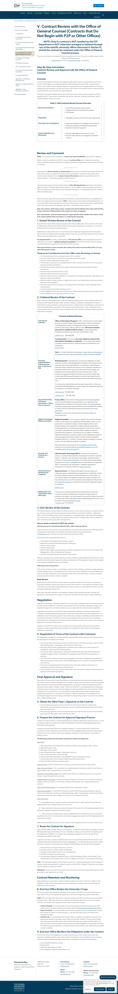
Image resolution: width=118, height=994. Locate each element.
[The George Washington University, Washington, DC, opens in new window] (19, 987)
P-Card (53, 13)
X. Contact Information (22, 75)
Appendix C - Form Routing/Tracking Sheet (22, 90)
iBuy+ (85, 13)
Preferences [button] (88, 989)
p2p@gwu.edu (56, 60)
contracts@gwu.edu (74, 60)
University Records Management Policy (89, 908)
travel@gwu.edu (89, 975)
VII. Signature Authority (22, 63)
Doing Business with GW (65, 13)
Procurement (38, 13)
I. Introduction (20, 33)
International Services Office (79, 354)
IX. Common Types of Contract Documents (24, 71)
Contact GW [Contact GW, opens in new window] (68, 988)
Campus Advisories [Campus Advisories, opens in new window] (74, 986)
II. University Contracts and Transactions (23, 38)
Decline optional (100, 989)
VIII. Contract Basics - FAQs (23, 66)
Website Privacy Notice (102, 983)
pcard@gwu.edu (65, 974)
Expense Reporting (94, 13)
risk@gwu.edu (59, 395)
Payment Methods (20, 26)
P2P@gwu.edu (64, 966)
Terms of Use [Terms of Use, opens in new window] (81, 988)
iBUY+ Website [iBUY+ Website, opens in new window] (98, 5)
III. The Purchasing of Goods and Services (24, 43)
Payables (46, 13)
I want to (22, 13)
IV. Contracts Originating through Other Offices (25, 48)
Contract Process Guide (30, 20)
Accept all (110, 989)
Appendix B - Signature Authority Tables (25, 84)
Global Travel (77, 13)
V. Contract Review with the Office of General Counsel (24, 53)
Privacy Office (89, 413)
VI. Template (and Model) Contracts (23, 58)
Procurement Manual (20, 94)
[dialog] (100, 986)
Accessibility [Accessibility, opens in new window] (74, 988)
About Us (30, 13)
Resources (97, 17)
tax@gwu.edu (59, 348)
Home (15, 20)
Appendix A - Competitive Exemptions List (23, 79)
